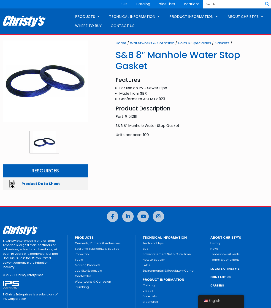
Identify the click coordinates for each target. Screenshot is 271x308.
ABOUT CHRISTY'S (246, 16)
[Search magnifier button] (267, 4)
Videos (148, 291)
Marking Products (87, 265)
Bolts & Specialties (194, 43)
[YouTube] (143, 216)
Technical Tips (153, 243)
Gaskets (222, 43)
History (215, 243)
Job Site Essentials (88, 271)
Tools (79, 260)
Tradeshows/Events (225, 254)
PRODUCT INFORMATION (193, 16)
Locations (191, 4)
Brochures (150, 302)
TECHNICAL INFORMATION (134, 16)
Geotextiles (83, 276)
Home (121, 43)
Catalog (143, 4)
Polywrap (82, 254)
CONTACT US (122, 25)
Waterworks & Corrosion (152, 43)
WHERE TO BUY (88, 25)
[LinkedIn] (128, 216)
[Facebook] (112, 216)
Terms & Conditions (224, 260)
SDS (125, 4)
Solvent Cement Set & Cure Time (167, 254)
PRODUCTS (87, 16)
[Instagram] (158, 216)
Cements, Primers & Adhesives (98, 243)
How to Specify (154, 260)
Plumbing (82, 287)
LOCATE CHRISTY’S (225, 269)
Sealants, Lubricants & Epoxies (97, 249)
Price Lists (166, 4)
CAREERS (217, 285)
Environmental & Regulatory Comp (168, 271)
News (214, 249)
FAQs (146, 265)
